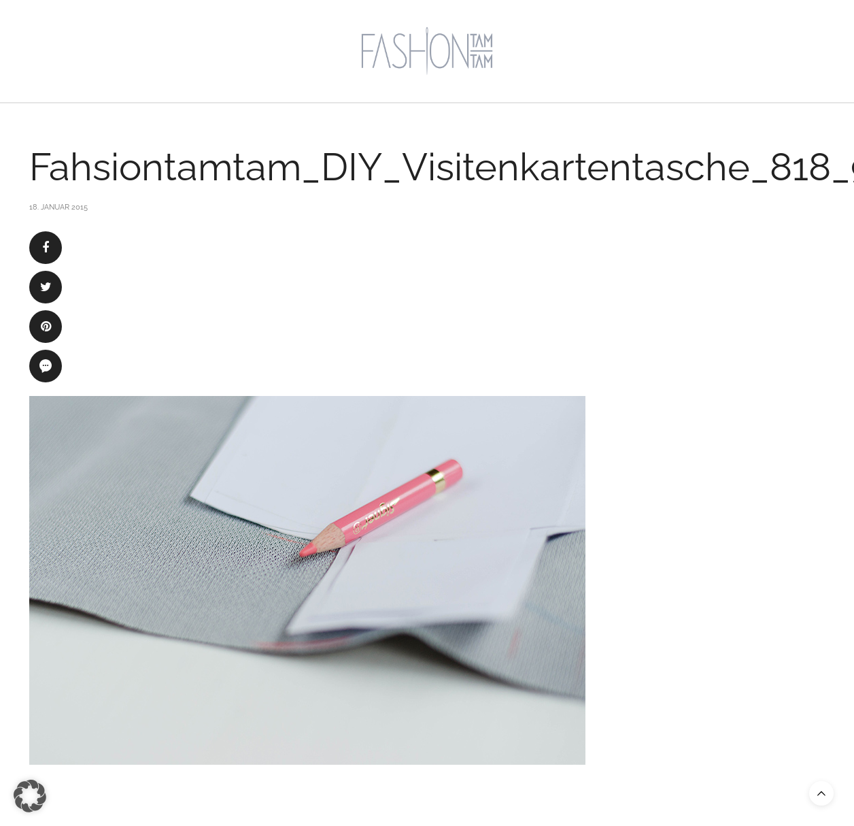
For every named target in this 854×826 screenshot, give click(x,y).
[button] (30, 796)
